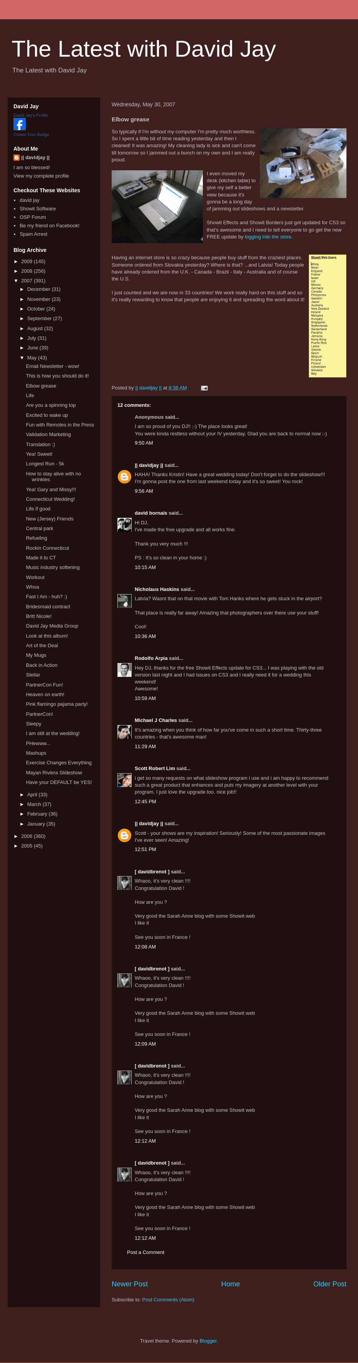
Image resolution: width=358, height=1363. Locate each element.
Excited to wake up (47, 415)
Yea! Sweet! (39, 454)
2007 (27, 281)
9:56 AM (144, 491)
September (40, 318)
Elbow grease (41, 386)
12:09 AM (145, 1044)
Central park (39, 528)
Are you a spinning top (50, 405)
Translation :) (40, 444)
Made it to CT (41, 558)
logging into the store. (269, 237)
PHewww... (38, 743)
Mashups (36, 753)
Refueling (36, 538)
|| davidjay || (149, 465)
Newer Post (130, 1284)
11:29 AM (145, 746)
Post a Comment (145, 1252)
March (35, 804)
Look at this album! (47, 636)
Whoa (32, 587)
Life (30, 395)
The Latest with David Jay (144, 49)
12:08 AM (145, 947)
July (32, 338)
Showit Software (38, 209)
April (33, 794)
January (37, 824)
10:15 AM (145, 567)
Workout (35, 577)
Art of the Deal (42, 645)
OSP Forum (33, 217)
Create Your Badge (31, 134)
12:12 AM (145, 1141)
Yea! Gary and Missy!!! (51, 489)
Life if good (38, 509)
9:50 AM (144, 443)
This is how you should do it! (57, 376)
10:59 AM (145, 698)
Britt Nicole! (38, 616)
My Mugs (36, 655)
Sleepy (33, 724)
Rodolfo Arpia (151, 658)
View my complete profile (41, 176)
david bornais (151, 513)
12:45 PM (145, 801)
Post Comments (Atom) (168, 1300)
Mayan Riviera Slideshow (54, 773)
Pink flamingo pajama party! (56, 704)
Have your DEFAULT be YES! (59, 782)
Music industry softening (52, 567)
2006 (27, 836)
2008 (27, 271)
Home (230, 1284)
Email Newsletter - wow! (52, 366)
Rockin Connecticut (47, 548)
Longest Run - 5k (45, 464)
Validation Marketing (48, 434)
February (38, 814)
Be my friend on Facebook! (49, 225)
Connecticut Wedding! (50, 499)
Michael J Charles (156, 720)
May (32, 358)
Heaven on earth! (45, 694)
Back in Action (41, 665)
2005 (27, 846)
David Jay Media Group (52, 626)
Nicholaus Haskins (157, 589)
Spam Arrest (33, 234)
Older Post (329, 1284)
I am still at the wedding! (52, 733)
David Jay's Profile (30, 115)
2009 (27, 261)
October (37, 309)
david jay (29, 200)
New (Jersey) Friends (50, 519)
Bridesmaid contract (48, 606)
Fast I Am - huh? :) (46, 596)
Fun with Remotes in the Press (60, 425)
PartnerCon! (39, 714)
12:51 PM (145, 849)
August (35, 328)
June (33, 348)
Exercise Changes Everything (59, 762)
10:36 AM (145, 636)
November (39, 299)
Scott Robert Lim (155, 768)
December (39, 289)
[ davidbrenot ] (152, 872)
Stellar (33, 675)
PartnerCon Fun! (44, 685)
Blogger (208, 1341)
